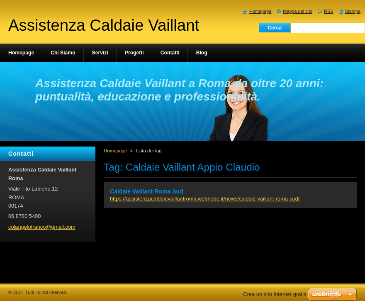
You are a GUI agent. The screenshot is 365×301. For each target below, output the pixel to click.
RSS (328, 11)
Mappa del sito (297, 11)
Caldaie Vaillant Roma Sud (146, 191)
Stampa (352, 11)
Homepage (115, 150)
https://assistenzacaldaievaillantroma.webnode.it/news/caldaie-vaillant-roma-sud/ (204, 199)
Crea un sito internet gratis (274, 294)
